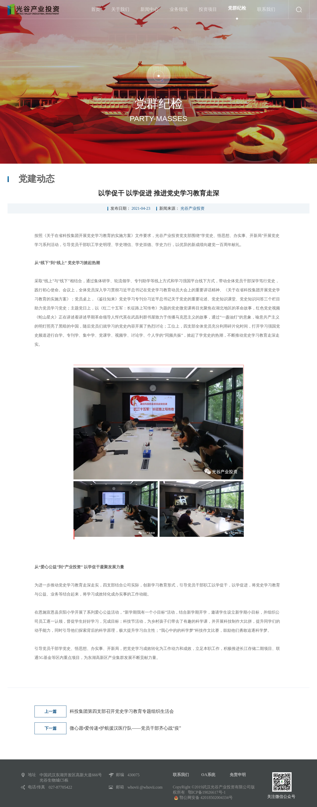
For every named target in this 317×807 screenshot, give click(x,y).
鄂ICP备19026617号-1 (207, 792)
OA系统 (208, 775)
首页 (95, 13)
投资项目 (208, 13)
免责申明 (238, 775)
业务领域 (179, 13)
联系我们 (266, 13)
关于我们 (120, 13)
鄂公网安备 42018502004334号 (206, 797)
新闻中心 (149, 13)
